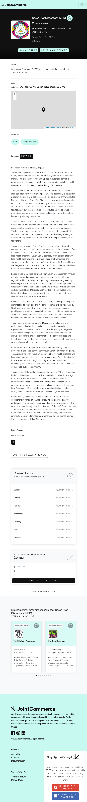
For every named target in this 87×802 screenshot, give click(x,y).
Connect (65, 787)
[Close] (84, 757)
